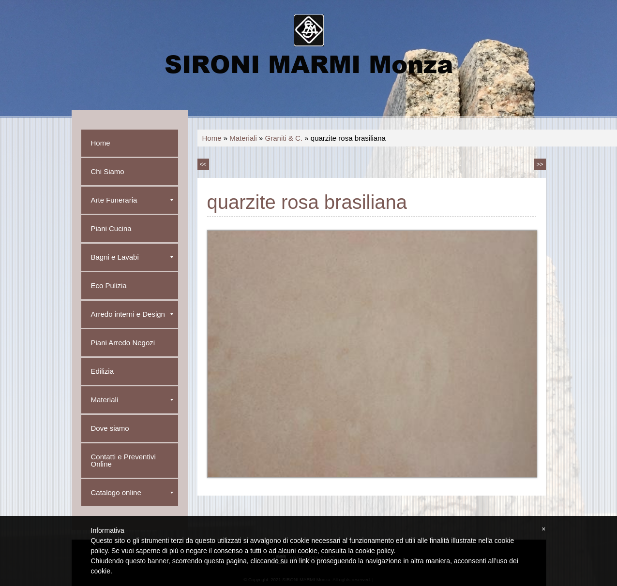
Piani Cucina (111, 228)
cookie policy (374, 551)
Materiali (243, 138)
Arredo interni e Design (132, 314)
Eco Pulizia (109, 285)
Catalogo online (132, 492)
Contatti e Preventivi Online (123, 460)
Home (212, 138)
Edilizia (102, 371)
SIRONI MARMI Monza (309, 63)
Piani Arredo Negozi (123, 342)
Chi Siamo (107, 171)
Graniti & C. (284, 138)
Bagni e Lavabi (132, 257)
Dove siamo (110, 428)
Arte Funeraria (132, 200)
